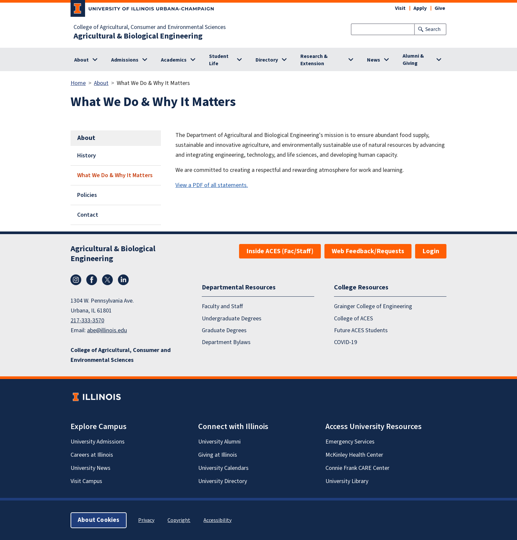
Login (430, 251)
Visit (400, 8)
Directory (267, 60)
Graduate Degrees (224, 330)
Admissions (124, 60)
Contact (87, 215)
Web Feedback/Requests (368, 251)
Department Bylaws (226, 342)
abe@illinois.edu (107, 330)
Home (78, 83)
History (86, 155)
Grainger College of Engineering (373, 306)
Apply (420, 8)
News (373, 60)
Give (440, 8)
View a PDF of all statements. (211, 185)
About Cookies (98, 520)
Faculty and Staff (222, 306)
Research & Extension (314, 60)
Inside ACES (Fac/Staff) (280, 251)
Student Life (218, 60)
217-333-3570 (87, 320)
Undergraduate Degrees (231, 318)
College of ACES (353, 318)
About (81, 60)
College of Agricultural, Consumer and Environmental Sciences (150, 27)
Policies (87, 195)
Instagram (76, 280)
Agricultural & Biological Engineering (138, 36)
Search (433, 29)
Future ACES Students (361, 330)
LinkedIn (123, 280)
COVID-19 (345, 342)
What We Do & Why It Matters (115, 175)
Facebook (91, 280)
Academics (174, 60)
